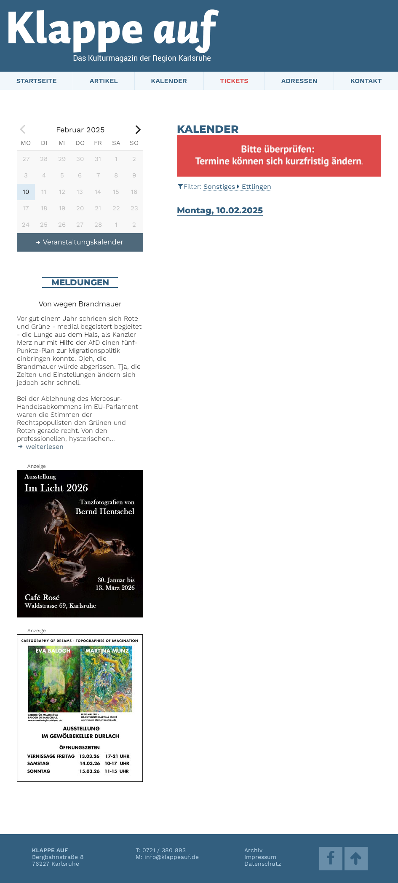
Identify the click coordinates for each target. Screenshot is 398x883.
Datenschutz (262, 863)
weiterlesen (40, 447)
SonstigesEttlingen (237, 187)
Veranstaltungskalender (79, 242)
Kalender (169, 81)
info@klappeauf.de (171, 856)
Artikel (104, 81)
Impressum (260, 856)
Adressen (299, 81)
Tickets (234, 81)
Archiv (253, 850)
